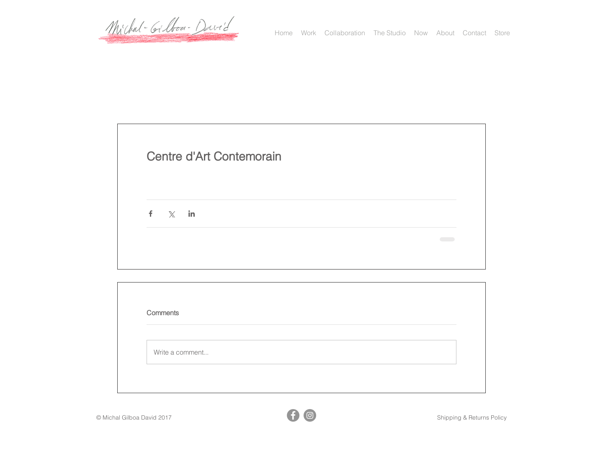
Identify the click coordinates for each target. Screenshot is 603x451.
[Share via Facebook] (151, 214)
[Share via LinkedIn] (192, 214)
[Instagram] (310, 415)
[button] (308, 33)
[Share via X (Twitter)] (171, 214)
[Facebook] (293, 415)
